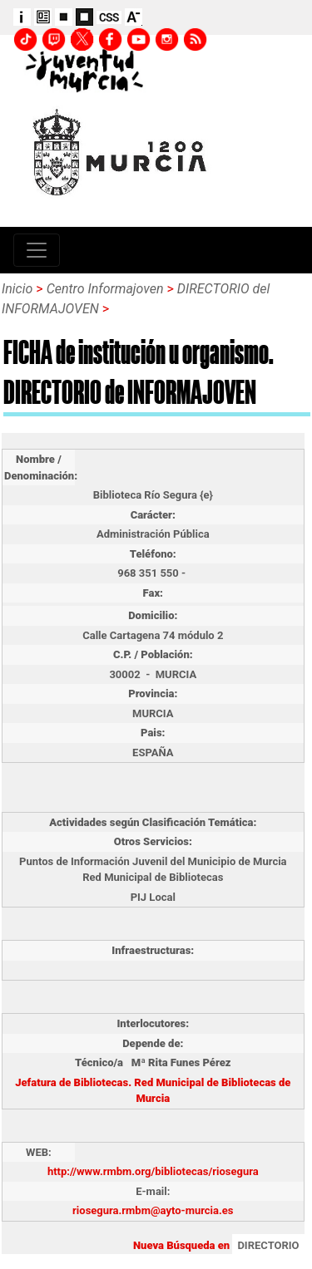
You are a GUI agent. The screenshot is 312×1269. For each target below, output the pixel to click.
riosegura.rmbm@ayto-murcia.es (152, 1210)
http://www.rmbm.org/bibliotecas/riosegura (153, 1171)
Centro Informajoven (105, 289)
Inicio (17, 289)
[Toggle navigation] (36, 250)
